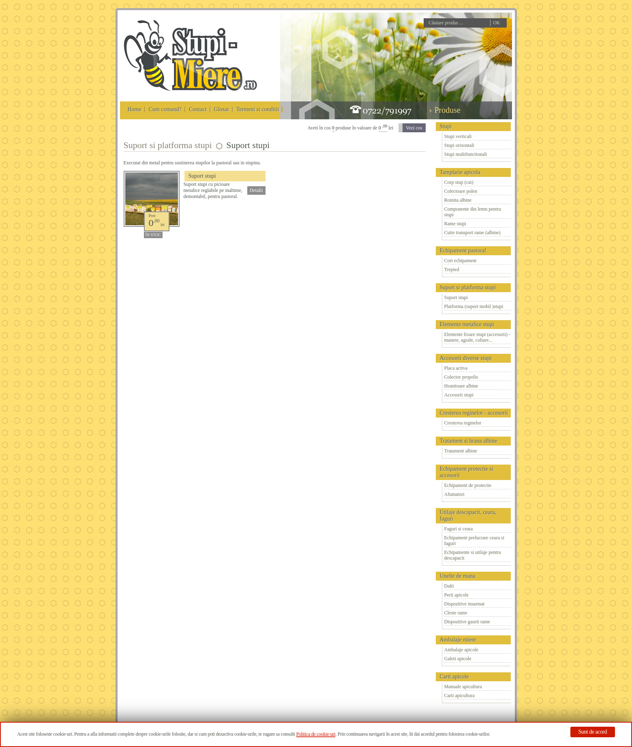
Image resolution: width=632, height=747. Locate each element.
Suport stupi (456, 297)
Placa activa (456, 368)
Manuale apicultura (463, 686)
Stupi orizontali (459, 145)
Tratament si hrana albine (468, 441)
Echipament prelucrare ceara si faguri (474, 540)
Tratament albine (460, 451)
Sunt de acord (592, 732)
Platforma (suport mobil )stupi (473, 306)
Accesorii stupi (458, 395)
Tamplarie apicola (460, 172)
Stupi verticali (458, 136)
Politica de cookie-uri (316, 734)
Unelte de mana (458, 576)
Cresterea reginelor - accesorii (474, 413)
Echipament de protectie (468, 485)
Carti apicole (454, 677)
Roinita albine (458, 200)
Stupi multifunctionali (465, 154)
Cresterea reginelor (463, 423)
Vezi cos (414, 128)
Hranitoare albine (461, 386)
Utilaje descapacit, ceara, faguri (468, 515)
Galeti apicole (457, 658)
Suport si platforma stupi (468, 287)
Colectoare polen (461, 191)
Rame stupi (455, 223)
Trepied (451, 269)
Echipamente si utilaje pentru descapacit (472, 555)
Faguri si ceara (458, 529)
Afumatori (454, 494)
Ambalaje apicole (461, 649)
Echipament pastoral (463, 251)
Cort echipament (460, 260)
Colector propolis (461, 377)
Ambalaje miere (458, 640)
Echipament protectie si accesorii (466, 472)
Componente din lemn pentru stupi (472, 211)
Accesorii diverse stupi (466, 358)
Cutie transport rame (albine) (472, 232)
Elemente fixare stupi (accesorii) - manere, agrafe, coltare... (477, 337)
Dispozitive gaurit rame (467, 621)
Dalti (449, 586)
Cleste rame (455, 613)
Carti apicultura (459, 695)
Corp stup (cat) (458, 182)
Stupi (446, 126)
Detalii (256, 190)
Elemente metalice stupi (467, 324)
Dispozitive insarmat (464, 604)
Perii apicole (456, 595)
